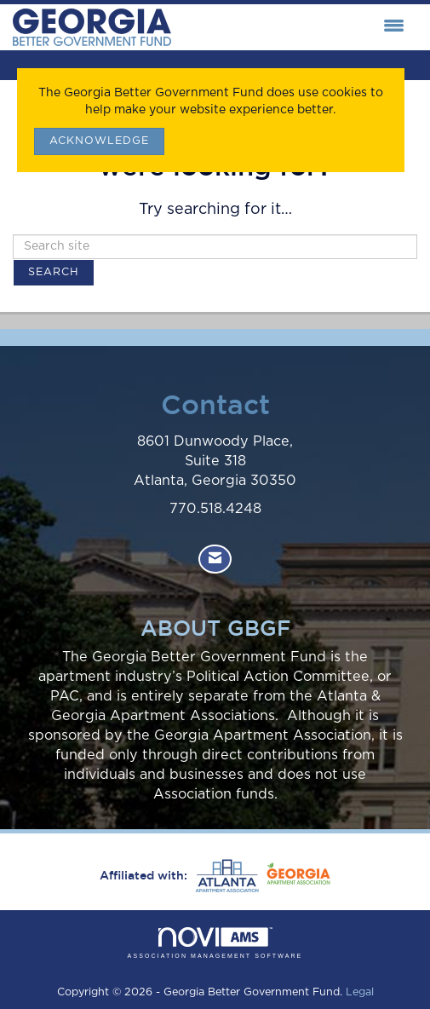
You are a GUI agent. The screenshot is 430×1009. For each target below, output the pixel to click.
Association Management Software (215, 943)
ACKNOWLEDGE (99, 141)
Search (53, 272)
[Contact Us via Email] (215, 559)
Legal (360, 992)
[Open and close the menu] (292, 27)
